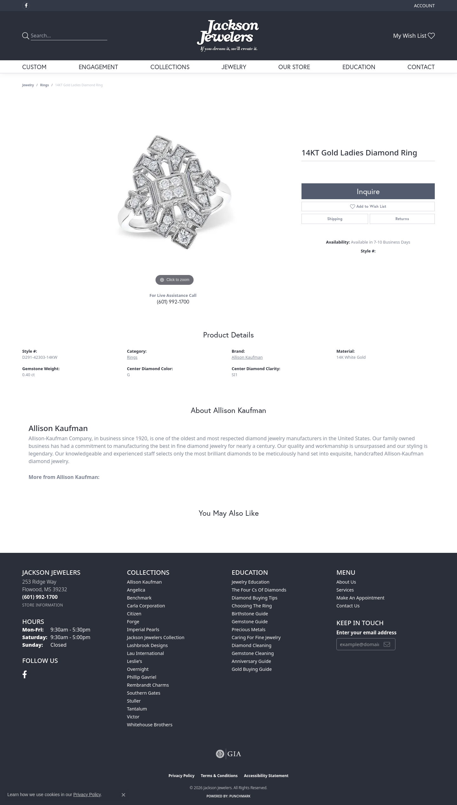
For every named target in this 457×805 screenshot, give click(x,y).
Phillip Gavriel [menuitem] (141, 677)
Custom (34, 67)
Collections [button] (169, 67)
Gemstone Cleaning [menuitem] (253, 653)
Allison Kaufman (247, 357)
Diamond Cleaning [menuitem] (251, 645)
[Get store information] (42, 605)
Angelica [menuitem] (136, 590)
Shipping (334, 218)
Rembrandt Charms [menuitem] (148, 685)
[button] (424, 5)
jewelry (28, 85)
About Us (346, 582)
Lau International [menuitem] (145, 653)
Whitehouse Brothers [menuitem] (149, 725)
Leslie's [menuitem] (134, 661)
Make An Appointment (360, 598)
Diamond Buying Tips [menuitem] (254, 598)
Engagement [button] (98, 67)
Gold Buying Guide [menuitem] (252, 669)
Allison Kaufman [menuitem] (144, 582)
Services (345, 590)
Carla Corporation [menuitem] (146, 606)
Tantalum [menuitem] (137, 709)
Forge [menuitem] (133, 621)
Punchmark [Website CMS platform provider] (240, 796)
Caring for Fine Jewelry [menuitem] (256, 637)
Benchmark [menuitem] (139, 598)
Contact (421, 67)
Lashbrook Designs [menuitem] (147, 645)
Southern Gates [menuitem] (143, 693)
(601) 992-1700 (173, 301)
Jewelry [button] (234, 67)
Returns (402, 218)
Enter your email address (366, 632)
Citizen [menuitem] (134, 614)
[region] (174, 192)
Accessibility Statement (266, 775)
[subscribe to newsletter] (387, 644)
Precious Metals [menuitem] (248, 629)
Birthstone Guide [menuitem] (250, 614)
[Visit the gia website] (228, 754)
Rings (44, 85)
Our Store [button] (294, 67)
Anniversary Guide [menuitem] (251, 661)
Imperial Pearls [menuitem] (143, 629)
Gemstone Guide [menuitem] (250, 621)
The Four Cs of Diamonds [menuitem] (259, 590)
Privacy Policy (182, 775)
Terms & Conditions (219, 775)
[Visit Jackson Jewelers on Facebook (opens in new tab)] (26, 6)
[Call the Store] (40, 596)
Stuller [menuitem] (134, 701)
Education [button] (358, 67)
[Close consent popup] (123, 795)
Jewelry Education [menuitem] (250, 582)
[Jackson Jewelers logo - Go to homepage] (228, 35)
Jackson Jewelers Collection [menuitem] (155, 637)
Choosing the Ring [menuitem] (252, 606)
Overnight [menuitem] (138, 669)
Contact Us (348, 606)
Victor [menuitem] (133, 717)
